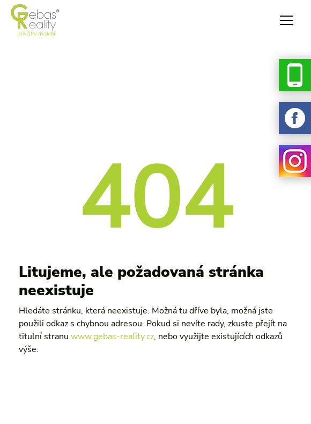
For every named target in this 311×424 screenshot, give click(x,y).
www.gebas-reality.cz (112, 336)
